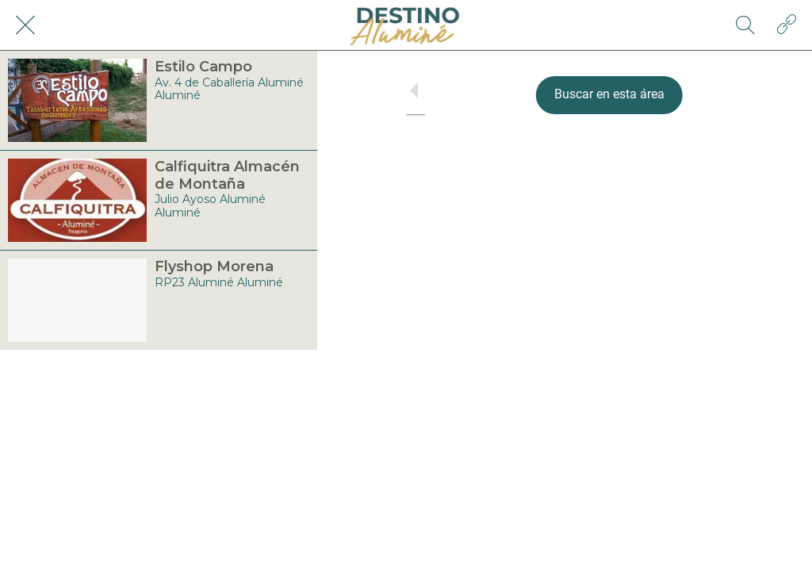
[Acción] (787, 25)
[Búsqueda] (745, 25)
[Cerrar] (25, 25)
